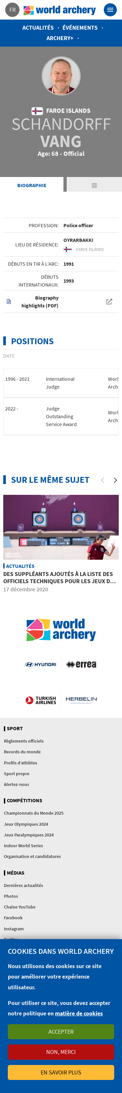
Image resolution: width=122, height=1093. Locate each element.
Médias (15, 873)
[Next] (115, 480)
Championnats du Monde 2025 (33, 813)
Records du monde (22, 752)
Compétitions (24, 801)
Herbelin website (81, 700)
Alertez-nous (16, 784)
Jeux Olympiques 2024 (26, 824)
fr (12, 9)
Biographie (32, 185)
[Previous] (102, 480)
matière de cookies (79, 1013)
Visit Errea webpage (81, 664)
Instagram (14, 929)
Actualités (38, 27)
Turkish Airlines (40, 700)
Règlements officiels (24, 741)
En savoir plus (61, 1072)
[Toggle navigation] (110, 9)
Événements (80, 27)
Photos (11, 896)
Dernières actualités (23, 885)
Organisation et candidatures (32, 856)
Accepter (61, 1031)
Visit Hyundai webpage (40, 664)
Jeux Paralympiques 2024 (29, 835)
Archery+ (60, 38)
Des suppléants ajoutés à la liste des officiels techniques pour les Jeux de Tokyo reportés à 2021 (58, 581)
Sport (15, 728)
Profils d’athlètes (20, 763)
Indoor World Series (23, 846)
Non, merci (61, 1052)
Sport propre (16, 773)
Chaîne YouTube (19, 907)
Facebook (13, 918)
